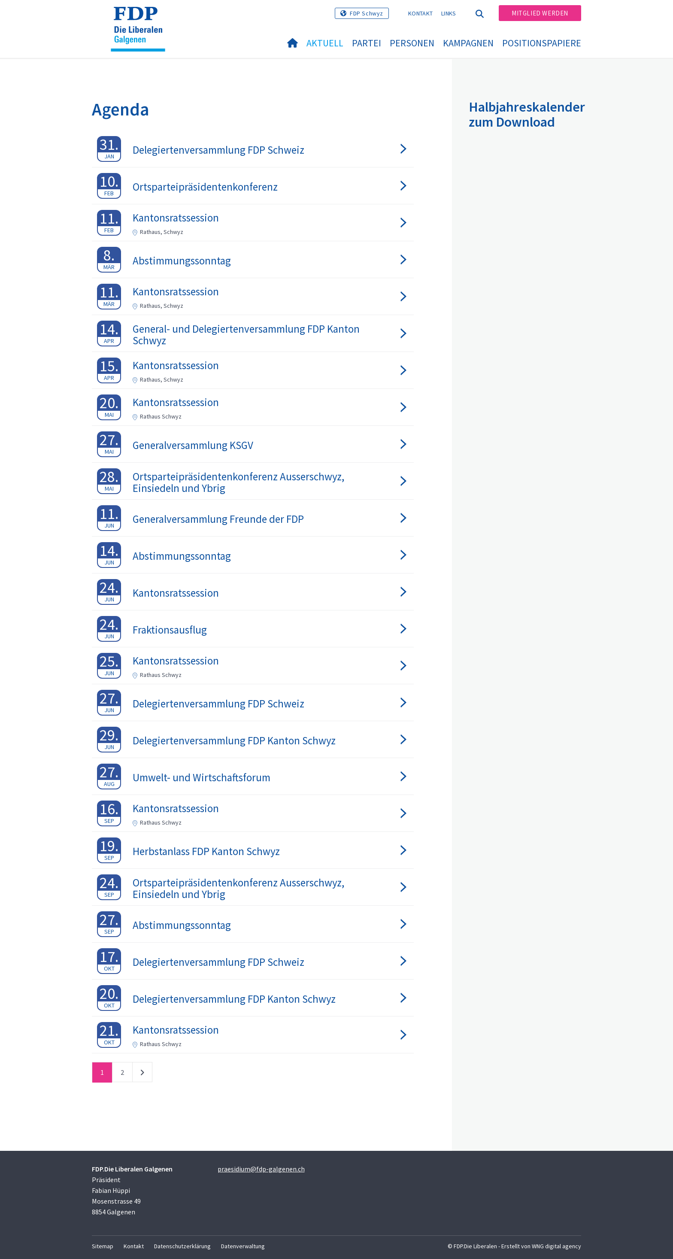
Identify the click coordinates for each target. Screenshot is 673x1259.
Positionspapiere (541, 43)
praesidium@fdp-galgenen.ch (261, 1169)
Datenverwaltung (243, 1246)
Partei (366, 43)
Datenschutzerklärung (182, 1246)
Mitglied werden (540, 13)
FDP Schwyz (366, 13)
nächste (142, 1074)
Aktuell (324, 43)
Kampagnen (468, 43)
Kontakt (420, 13)
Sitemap (102, 1246)
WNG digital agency (556, 1246)
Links (448, 13)
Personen (412, 43)
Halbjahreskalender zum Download (527, 114)
